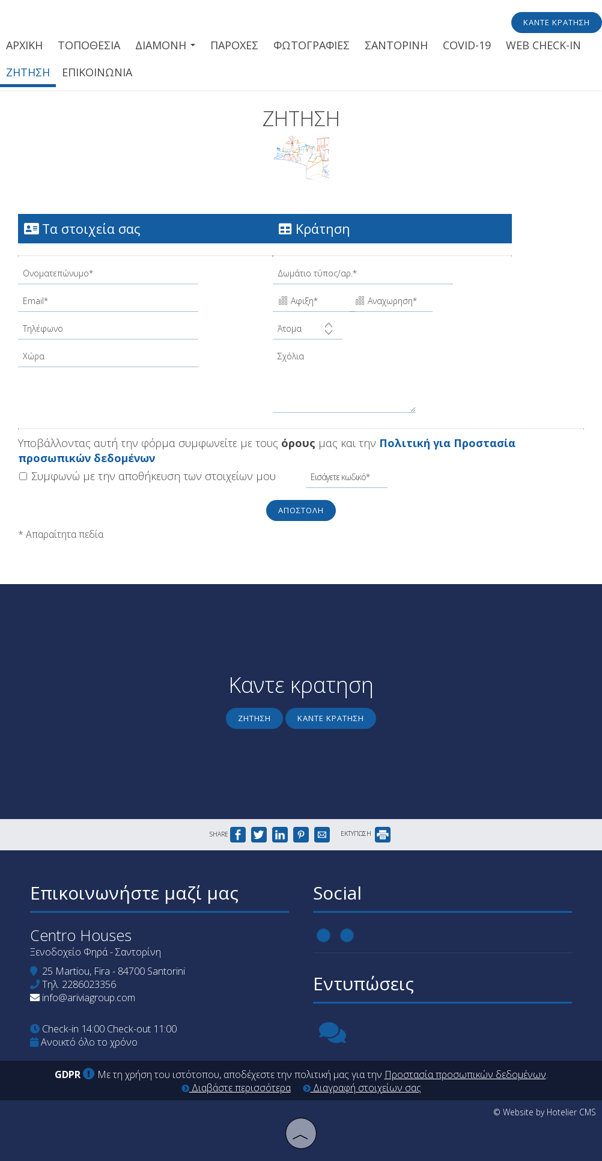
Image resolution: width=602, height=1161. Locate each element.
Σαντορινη (396, 45)
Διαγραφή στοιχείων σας (362, 1087)
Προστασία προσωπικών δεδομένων (465, 1074)
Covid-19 (467, 45)
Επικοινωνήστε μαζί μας (134, 892)
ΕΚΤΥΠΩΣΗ (366, 833)
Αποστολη (301, 510)
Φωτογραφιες (311, 45)
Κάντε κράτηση (556, 22)
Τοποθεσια (89, 45)
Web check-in (543, 45)
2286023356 (89, 984)
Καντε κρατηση (330, 718)
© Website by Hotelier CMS (544, 1112)
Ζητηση (28, 72)
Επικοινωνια (97, 72)
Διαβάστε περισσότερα (236, 1087)
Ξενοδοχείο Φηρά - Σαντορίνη (95, 951)
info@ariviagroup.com (88, 997)
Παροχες (234, 45)
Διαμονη (165, 45)
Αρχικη (24, 45)
